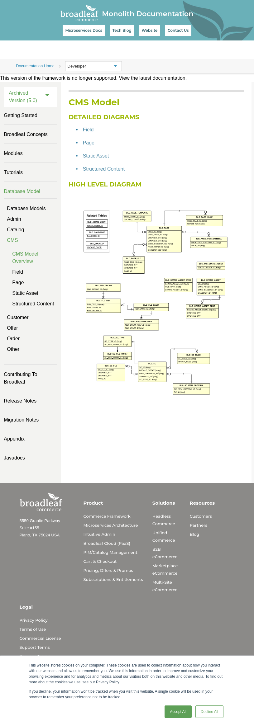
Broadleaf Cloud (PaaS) (107, 543)
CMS (12, 240)
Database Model (22, 191)
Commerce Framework (107, 516)
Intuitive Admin (99, 534)
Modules (13, 153)
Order (13, 338)
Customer (17, 317)
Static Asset (25, 293)
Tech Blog (122, 30)
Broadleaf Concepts (26, 134)
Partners (198, 525)
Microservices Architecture (111, 525)
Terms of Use (33, 629)
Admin (14, 219)
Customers (201, 516)
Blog (194, 534)
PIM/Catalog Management (110, 552)
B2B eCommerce (165, 553)
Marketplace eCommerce (165, 569)
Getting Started (20, 115)
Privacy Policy (34, 620)
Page (18, 282)
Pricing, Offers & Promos (108, 570)
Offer (12, 328)
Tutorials (13, 172)
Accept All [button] (178, 712)
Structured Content (33, 303)
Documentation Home (35, 66)
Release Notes (20, 400)
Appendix (14, 438)
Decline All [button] (209, 712)
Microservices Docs (83, 30)
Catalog (15, 229)
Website (149, 30)
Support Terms (35, 647)
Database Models (26, 208)
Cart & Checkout (100, 561)
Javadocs (14, 457)
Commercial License (40, 638)
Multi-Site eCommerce (165, 586)
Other (13, 349)
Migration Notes (21, 419)
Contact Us (178, 30)
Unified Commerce (163, 536)
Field (17, 272)
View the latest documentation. (153, 78)
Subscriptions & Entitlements (113, 579)
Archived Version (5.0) (23, 96)
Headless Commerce (163, 520)
